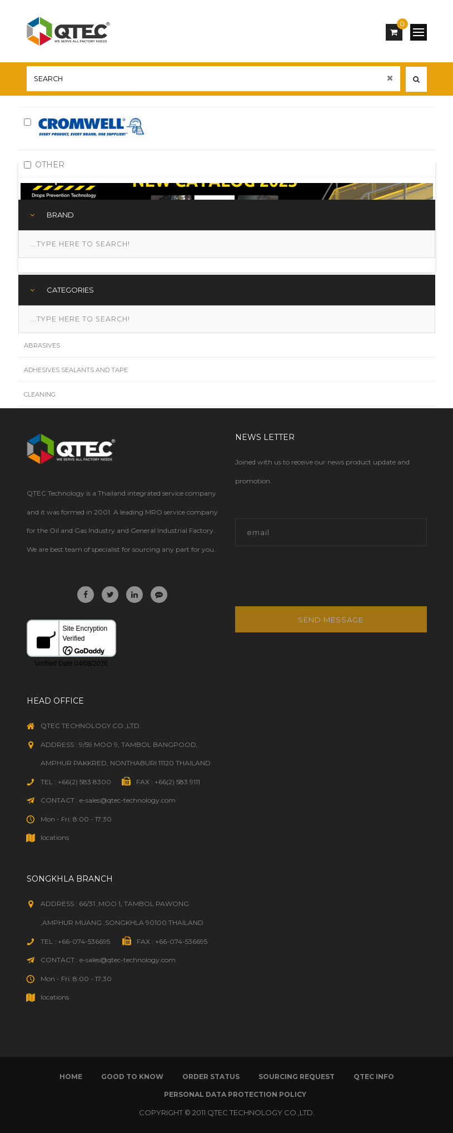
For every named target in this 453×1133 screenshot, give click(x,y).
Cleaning (40, 394)
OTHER (44, 165)
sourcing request (296, 1076)
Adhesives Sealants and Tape (76, 370)
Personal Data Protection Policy (235, 1094)
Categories (70, 289)
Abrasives (42, 345)
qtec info (374, 1076)
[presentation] (310, 582)
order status (211, 1076)
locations (55, 837)
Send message (331, 619)
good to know (132, 1076)
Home (70, 1076)
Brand (60, 214)
